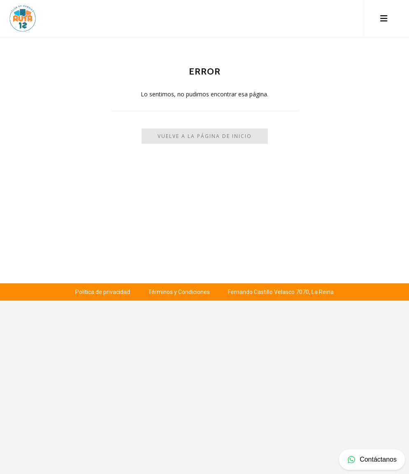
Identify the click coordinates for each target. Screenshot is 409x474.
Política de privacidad (102, 292)
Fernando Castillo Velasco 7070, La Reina (281, 292)
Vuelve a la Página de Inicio (205, 136)
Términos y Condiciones (179, 292)
